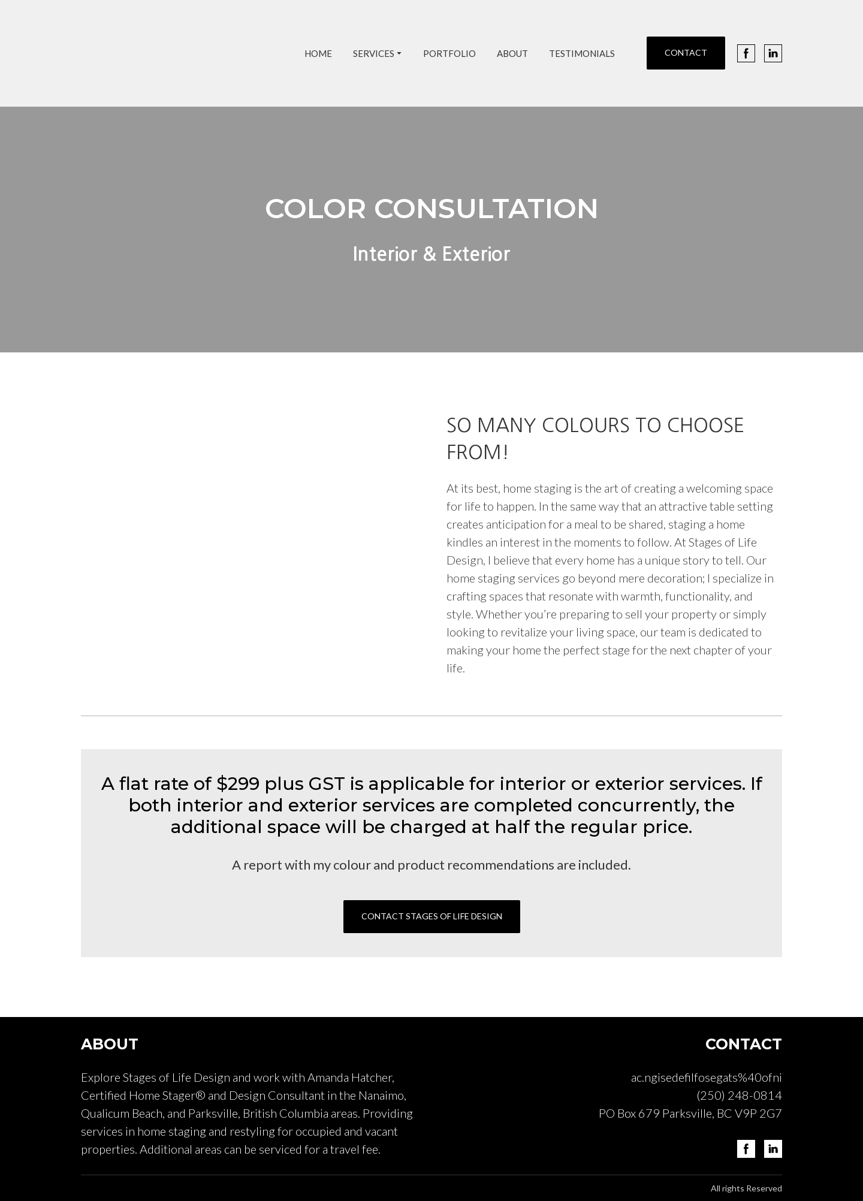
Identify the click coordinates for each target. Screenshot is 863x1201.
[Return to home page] (179, 53)
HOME (318, 53)
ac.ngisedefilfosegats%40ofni (706, 1077)
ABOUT (512, 53)
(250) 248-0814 (739, 1095)
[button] (686, 53)
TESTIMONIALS (582, 53)
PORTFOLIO (449, 53)
